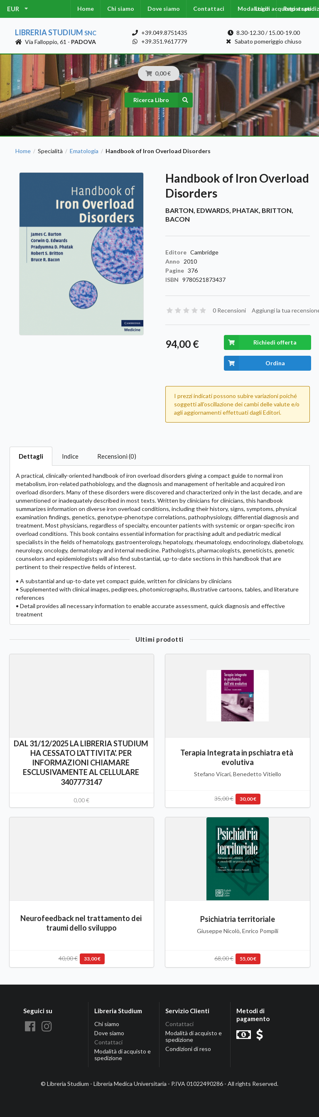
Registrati (297, 8)
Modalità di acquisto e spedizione (122, 1054)
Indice (70, 456)
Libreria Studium (55, 32)
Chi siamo (120, 8)
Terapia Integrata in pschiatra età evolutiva (237, 757)
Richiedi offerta (260, 342)
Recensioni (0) (116, 456)
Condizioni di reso (188, 1048)
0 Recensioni (229, 310)
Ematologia (84, 151)
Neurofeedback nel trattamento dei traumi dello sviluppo (81, 923)
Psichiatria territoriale (237, 919)
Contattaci (208, 8)
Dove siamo (163, 8)
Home (85, 8)
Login (262, 8)
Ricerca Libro (163, 100)
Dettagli (31, 456)
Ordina (254, 363)
